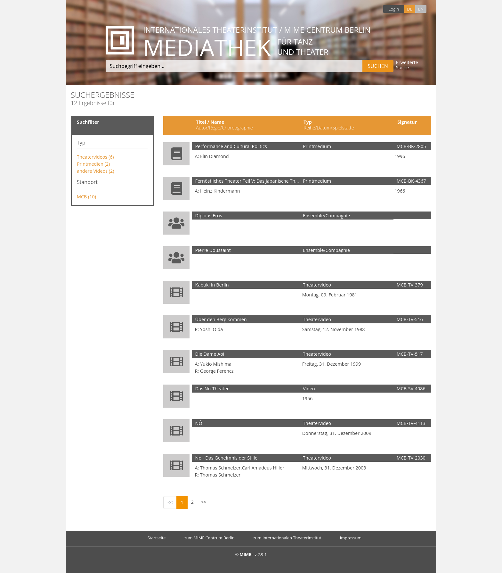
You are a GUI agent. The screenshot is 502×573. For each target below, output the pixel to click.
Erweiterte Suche (407, 65)
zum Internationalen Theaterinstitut (287, 538)
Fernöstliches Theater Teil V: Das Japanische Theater (251, 181)
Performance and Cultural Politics (231, 146)
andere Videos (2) (95, 171)
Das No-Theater (212, 389)
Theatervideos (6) (95, 157)
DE (409, 9)
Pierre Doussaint (213, 250)
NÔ (198, 423)
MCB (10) (86, 197)
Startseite (157, 538)
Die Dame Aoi (209, 354)
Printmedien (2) (93, 164)
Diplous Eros (208, 215)
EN (421, 9)
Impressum (351, 538)
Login (393, 9)
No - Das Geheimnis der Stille (226, 458)
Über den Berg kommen (221, 319)
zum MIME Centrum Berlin (209, 538)
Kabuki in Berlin (212, 285)
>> (203, 502)
